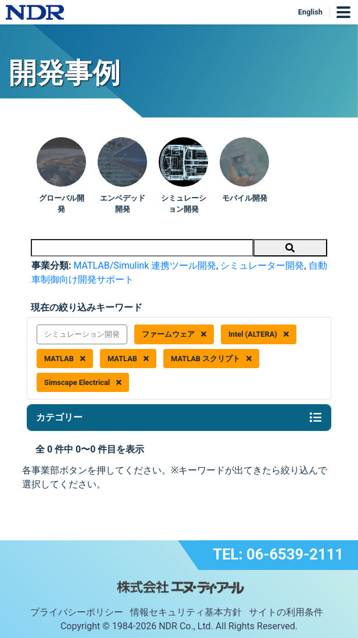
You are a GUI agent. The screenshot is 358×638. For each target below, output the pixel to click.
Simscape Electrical (82, 382)
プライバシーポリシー (76, 612)
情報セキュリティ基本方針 (186, 612)
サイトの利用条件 (286, 612)
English (310, 12)
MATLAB (64, 358)
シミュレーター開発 (262, 265)
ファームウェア (174, 334)
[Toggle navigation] (315, 417)
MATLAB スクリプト (211, 358)
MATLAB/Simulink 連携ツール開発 (144, 265)
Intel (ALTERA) (258, 334)
